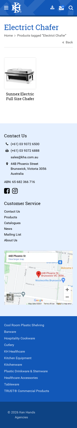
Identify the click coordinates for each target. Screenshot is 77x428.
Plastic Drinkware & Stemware (26, 371)
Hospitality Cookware (19, 338)
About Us (10, 240)
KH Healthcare (14, 351)
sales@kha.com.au (24, 157)
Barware (10, 332)
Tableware (11, 384)
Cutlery (9, 345)
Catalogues (12, 223)
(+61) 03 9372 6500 (25, 144)
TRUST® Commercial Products (26, 391)
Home (8, 35)
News (8, 229)
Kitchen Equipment (17, 358)
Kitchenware (13, 365)
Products (10, 217)
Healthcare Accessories (21, 378)
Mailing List (12, 234)
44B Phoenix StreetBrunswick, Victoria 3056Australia (28, 169)
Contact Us (12, 211)
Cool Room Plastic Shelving (24, 325)
